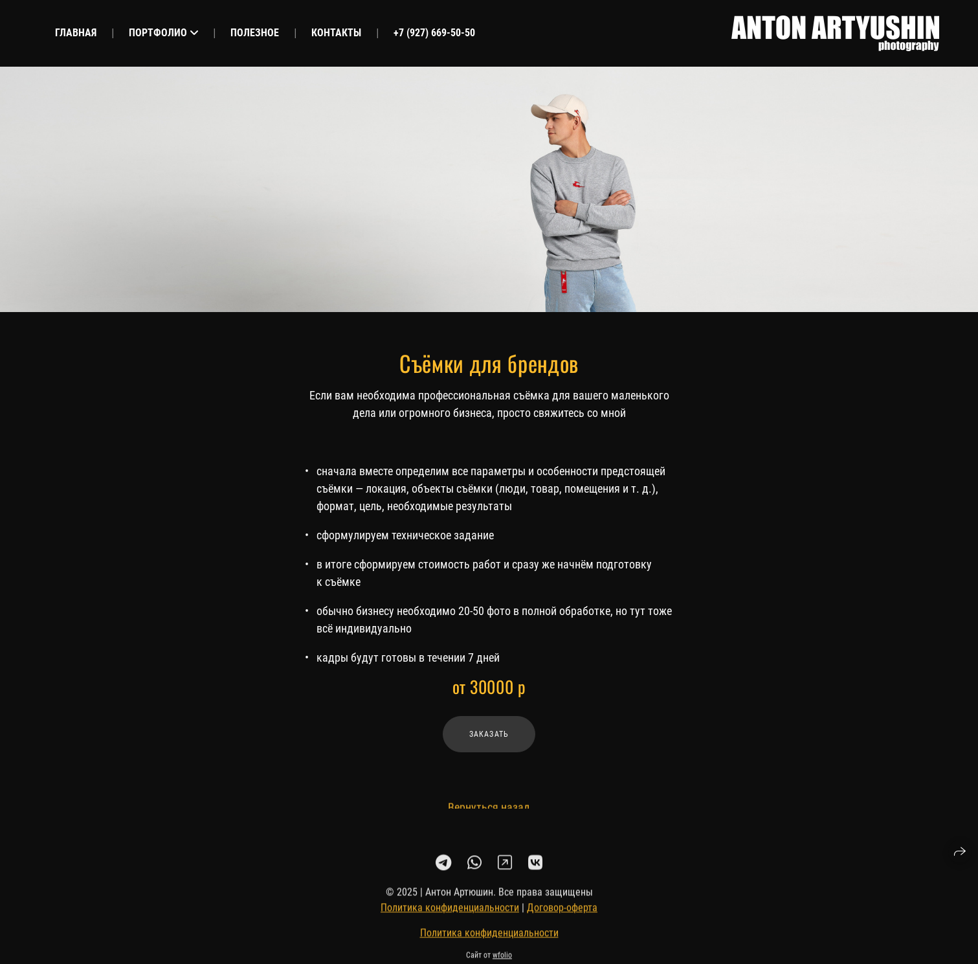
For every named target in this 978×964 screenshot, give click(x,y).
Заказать (489, 734)
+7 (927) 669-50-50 (434, 33)
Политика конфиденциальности (450, 912)
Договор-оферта (562, 912)
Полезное (254, 33)
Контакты (336, 33)
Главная (75, 33)
